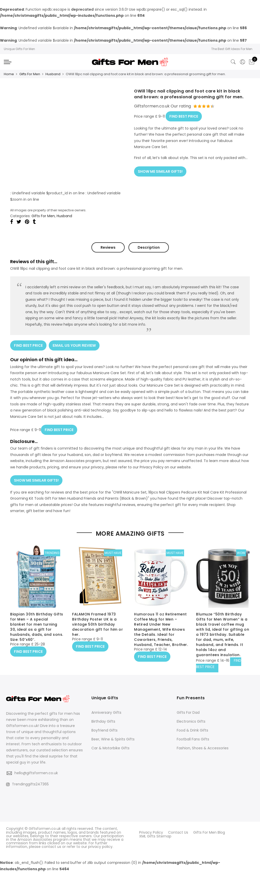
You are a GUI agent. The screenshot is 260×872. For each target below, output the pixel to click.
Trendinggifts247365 (27, 784)
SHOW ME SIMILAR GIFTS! (160, 170)
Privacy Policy (151, 832)
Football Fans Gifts (193, 739)
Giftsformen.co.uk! (22, 725)
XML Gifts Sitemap (155, 835)
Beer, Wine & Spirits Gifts (113, 739)
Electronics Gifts (191, 721)
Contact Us (178, 832)
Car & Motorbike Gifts (110, 748)
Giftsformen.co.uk (45, 828)
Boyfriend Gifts (104, 730)
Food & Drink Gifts (192, 730)
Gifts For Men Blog (209, 832)
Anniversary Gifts (106, 712)
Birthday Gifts (103, 721)
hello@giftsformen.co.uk (36, 773)
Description (149, 247)
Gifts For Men (29, 74)
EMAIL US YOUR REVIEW (74, 345)
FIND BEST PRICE (183, 115)
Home (9, 74)
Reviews (108, 247)
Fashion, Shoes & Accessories (203, 748)
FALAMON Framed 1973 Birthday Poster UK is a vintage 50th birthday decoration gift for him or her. (97, 624)
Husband (52, 74)
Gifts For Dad (188, 712)
